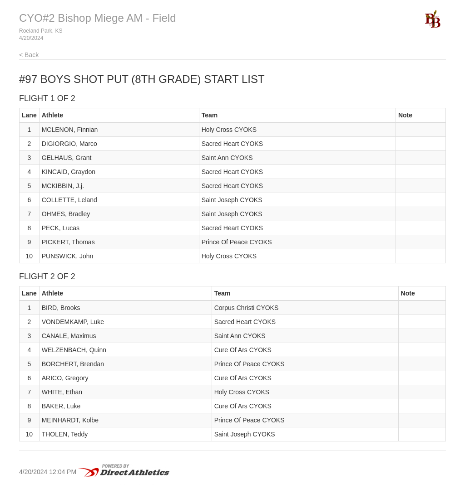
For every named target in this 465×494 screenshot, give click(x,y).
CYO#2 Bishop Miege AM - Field (97, 18)
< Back (29, 54)
